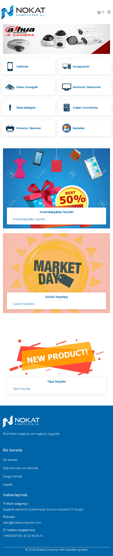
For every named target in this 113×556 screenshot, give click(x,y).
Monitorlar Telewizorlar (87, 87)
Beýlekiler (79, 128)
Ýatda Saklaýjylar (26, 107)
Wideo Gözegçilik (27, 87)
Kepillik (7, 484)
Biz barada (10, 460)
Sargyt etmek (12, 476)
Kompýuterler (81, 66)
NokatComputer (47, 549)
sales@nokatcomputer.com (22, 522)
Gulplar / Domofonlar (85, 107)
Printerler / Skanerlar (28, 128)
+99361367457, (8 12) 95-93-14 (23, 536)
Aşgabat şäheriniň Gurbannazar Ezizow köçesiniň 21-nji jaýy (43, 509)
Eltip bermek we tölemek (20, 468)
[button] (11, 39)
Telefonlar (22, 66)
